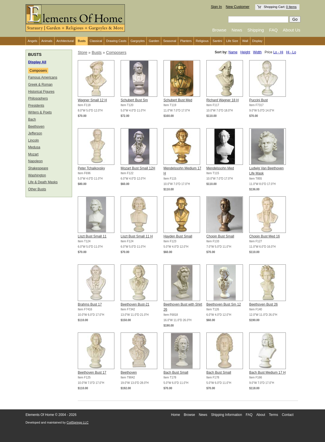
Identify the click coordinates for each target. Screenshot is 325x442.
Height (245, 52)
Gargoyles (138, 41)
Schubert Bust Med (177, 100)
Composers (38, 71)
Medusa (34, 147)
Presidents (36, 106)
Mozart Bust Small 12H (138, 168)
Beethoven (36, 127)
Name (233, 52)
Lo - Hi (278, 52)
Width (257, 52)
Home (175, 415)
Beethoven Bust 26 (263, 304)
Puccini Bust (258, 100)
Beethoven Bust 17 (92, 372)
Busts (82, 41)
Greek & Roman (40, 85)
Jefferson (35, 133)
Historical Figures (41, 92)
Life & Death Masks (43, 182)
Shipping (256, 30)
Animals (46, 41)
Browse (219, 30)
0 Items (291, 7)
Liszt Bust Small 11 (92, 236)
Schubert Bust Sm (134, 100)
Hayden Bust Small (177, 236)
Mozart (33, 154)
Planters (186, 41)
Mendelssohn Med (220, 168)
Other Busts (37, 189)
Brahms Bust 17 (90, 304)
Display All (37, 62)
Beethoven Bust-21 (135, 304)
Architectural (65, 41)
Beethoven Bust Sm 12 (223, 304)
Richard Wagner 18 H (222, 100)
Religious (202, 41)
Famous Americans (42, 77)
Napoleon (35, 161)
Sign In (216, 7)
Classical (96, 41)
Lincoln (33, 140)
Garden (154, 41)
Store (82, 52)
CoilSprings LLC (78, 422)
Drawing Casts (116, 41)
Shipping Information (226, 415)
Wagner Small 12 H (92, 100)
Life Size (232, 41)
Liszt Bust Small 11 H (137, 236)
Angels (32, 41)
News (237, 30)
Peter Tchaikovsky (91, 168)
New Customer (237, 7)
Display (257, 41)
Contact (287, 415)
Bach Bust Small (175, 372)
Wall (245, 41)
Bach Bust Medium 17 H (267, 372)
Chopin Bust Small (220, 236)
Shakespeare (38, 168)
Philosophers (38, 98)
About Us (291, 30)
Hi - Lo (291, 52)
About (260, 415)
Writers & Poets (40, 112)
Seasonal (169, 41)
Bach (32, 119)
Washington (37, 175)
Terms (273, 415)
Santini (217, 41)
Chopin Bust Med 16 (264, 236)
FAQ (273, 30)
